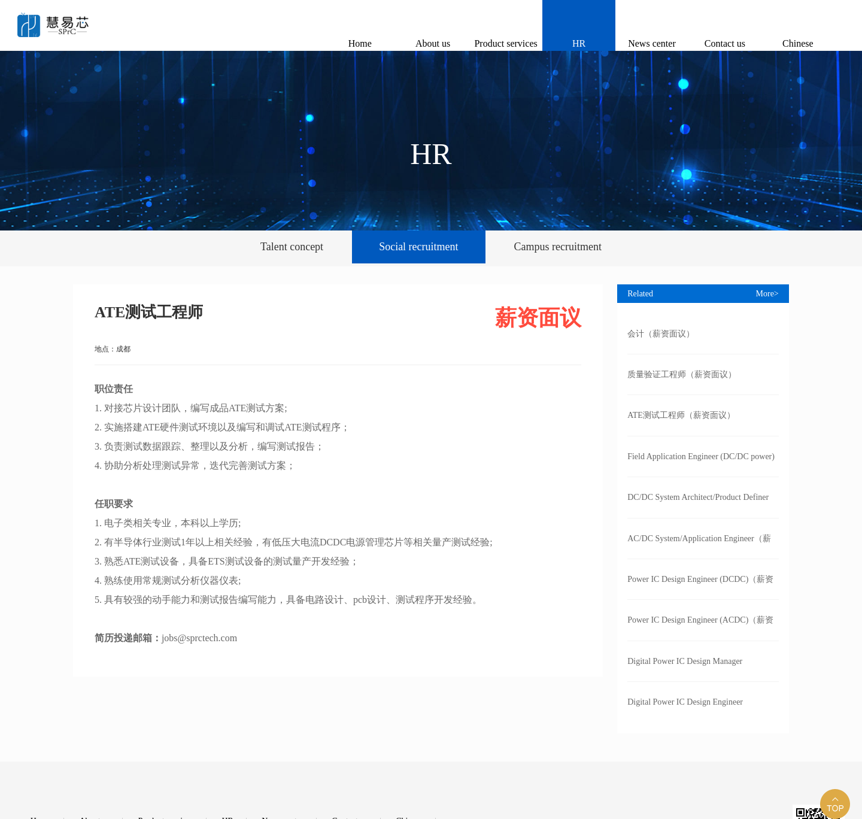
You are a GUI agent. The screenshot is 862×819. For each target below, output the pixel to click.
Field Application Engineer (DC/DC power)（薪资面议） (701, 464)
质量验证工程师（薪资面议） (681, 374)
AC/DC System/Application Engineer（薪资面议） (699, 546)
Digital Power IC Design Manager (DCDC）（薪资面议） (684, 669)
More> (767, 293)
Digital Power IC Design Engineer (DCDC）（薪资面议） (685, 710)
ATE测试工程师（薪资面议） (681, 415)
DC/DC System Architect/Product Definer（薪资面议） (698, 505)
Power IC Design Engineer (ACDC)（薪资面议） (700, 628)
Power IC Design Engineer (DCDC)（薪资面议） (700, 587)
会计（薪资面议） (660, 333)
